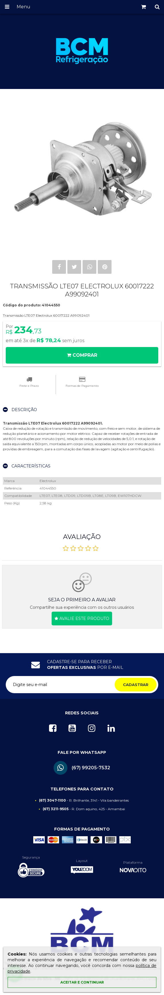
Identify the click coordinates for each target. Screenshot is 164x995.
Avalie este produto (81, 618)
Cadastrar (135, 684)
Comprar (82, 355)
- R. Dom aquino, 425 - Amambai (84, 809)
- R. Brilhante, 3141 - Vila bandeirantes (84, 800)
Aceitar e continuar (82, 982)
